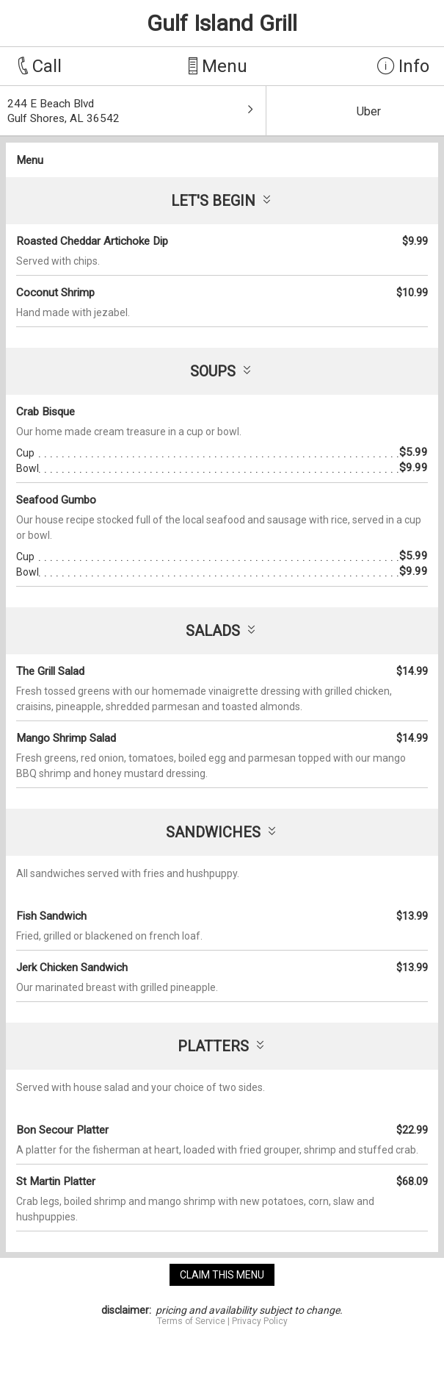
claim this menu (222, 1275)
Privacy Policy (260, 1321)
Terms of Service (191, 1321)
